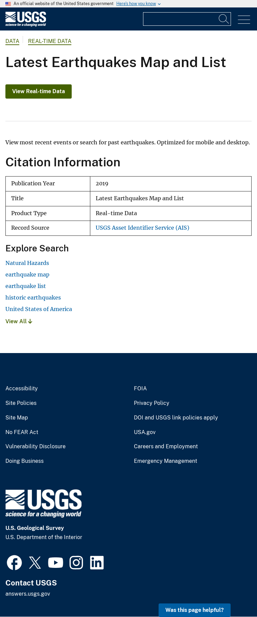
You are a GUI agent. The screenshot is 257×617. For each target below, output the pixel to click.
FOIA (140, 389)
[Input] (187, 19)
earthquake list (25, 286)
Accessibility (21, 389)
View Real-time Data (38, 91)
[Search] (224, 19)
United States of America (38, 309)
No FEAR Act (21, 432)
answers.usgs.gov (27, 594)
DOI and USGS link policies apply (176, 418)
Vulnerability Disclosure (35, 447)
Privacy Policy (151, 403)
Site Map (16, 418)
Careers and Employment (166, 447)
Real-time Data (49, 41)
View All (18, 321)
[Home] (25, 25)
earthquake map (27, 274)
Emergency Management (165, 461)
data (12, 41)
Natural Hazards (27, 263)
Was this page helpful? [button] (194, 610)
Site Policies (21, 403)
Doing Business (24, 461)
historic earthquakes (33, 297)
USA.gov (145, 432)
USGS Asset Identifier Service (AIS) (142, 228)
